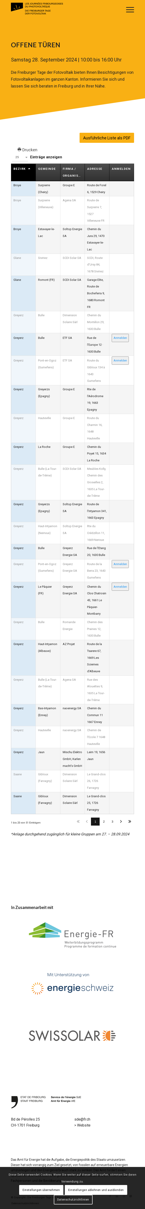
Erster (78, 822)
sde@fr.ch (82, 1119)
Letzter (129, 822)
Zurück (87, 822)
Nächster (121, 822)
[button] (20, 157)
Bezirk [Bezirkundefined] (19, 168)
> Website (82, 1125)
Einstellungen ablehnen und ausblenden (96, 1190)
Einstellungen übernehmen (41, 1190)
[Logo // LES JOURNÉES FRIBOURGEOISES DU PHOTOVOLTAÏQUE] (60, 9)
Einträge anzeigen (36, 157)
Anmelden (120, 338)
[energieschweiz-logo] (72, 985)
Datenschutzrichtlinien (73, 1199)
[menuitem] (128, 9)
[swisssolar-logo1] (72, 1036)
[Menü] (128, 9)
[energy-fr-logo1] (72, 935)
